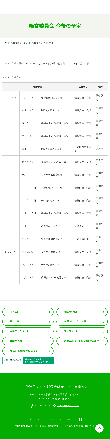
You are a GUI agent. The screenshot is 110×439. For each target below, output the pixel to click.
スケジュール (71, 331)
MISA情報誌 (70, 312)
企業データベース (19, 331)
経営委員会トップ (19, 42)
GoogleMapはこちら (66, 405)
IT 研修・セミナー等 (75, 321)
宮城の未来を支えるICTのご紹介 (81, 341)
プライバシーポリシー (59, 419)
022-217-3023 (42, 405)
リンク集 (14, 321)
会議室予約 (16, 341)
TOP (4, 42)
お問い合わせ (34, 419)
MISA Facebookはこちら (24, 351)
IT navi (14, 312)
